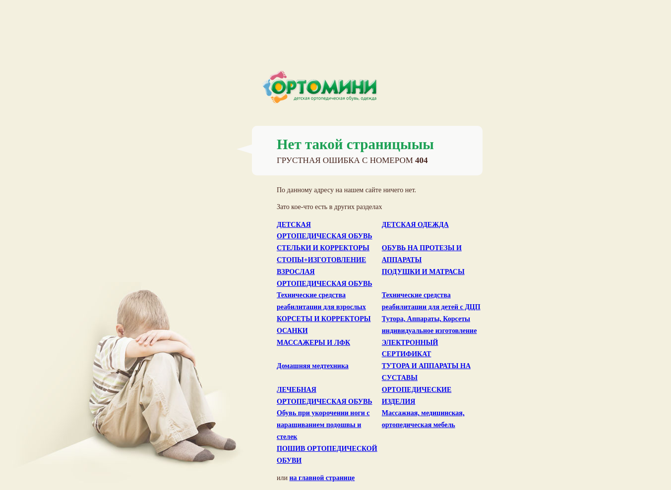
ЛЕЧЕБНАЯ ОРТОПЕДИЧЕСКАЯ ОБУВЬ (324, 395)
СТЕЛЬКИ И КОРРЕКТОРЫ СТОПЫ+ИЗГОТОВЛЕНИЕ (323, 254)
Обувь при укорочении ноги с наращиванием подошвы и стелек (323, 424)
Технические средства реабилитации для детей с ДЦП (431, 301)
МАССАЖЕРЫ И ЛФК (313, 342)
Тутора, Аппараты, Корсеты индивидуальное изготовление (429, 324)
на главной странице (322, 478)
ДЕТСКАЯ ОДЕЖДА (415, 224)
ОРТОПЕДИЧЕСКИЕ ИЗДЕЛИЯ (417, 395)
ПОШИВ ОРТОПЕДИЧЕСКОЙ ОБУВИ (327, 454)
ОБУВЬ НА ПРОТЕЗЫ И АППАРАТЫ (422, 254)
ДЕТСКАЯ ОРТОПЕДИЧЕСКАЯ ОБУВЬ (324, 230)
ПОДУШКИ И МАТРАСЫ (423, 271)
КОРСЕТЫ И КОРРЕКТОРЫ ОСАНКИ (323, 324)
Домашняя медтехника (313, 366)
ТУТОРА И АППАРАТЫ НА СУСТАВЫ (426, 371)
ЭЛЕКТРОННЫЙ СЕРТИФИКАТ (410, 348)
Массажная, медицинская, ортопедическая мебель (423, 419)
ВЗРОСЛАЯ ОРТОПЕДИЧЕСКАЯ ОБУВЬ (324, 277)
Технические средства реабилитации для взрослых (321, 301)
